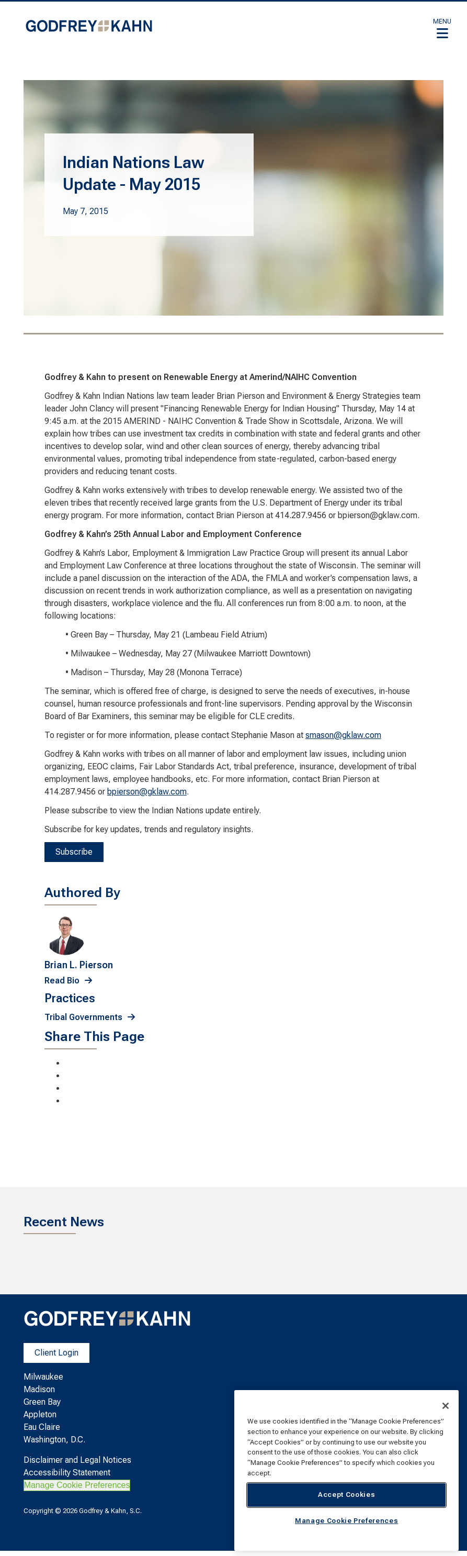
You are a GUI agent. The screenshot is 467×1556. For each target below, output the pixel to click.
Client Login (56, 1353)
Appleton (40, 1414)
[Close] (445, 1405)
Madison (39, 1389)
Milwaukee (43, 1377)
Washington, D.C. (54, 1440)
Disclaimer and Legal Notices (77, 1460)
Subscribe (74, 852)
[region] (346, 1470)
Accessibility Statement (67, 1472)
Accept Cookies (346, 1494)
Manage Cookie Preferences (77, 1485)
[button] (442, 28)
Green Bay (42, 1402)
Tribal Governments (83, 1017)
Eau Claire (42, 1427)
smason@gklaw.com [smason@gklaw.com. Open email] (343, 735)
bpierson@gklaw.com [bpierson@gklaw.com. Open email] (147, 792)
